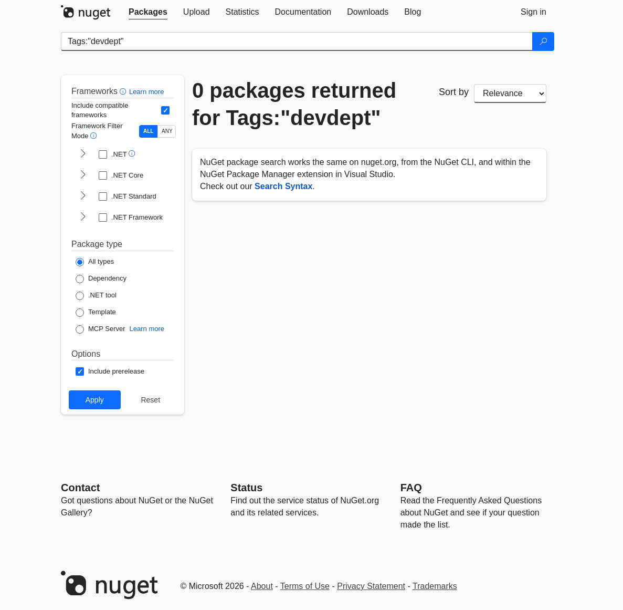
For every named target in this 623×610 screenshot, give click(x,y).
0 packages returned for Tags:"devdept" (294, 104)
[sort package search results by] (510, 93)
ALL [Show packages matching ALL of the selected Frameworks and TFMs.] (148, 131)
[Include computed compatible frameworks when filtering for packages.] (165, 110)
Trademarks (435, 586)
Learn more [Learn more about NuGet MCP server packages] (147, 329)
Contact (80, 487)
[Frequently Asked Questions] (411, 487)
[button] (124, 91)
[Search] (543, 41)
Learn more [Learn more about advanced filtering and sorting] (146, 92)
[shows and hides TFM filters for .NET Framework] (82, 217)
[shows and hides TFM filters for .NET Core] (82, 175)
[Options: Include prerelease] (110, 371)
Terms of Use (305, 586)
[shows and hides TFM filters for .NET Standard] (82, 196)
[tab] (148, 12)
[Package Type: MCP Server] (100, 329)
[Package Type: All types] (94, 262)
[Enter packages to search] (297, 41)
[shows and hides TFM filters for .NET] (82, 154)
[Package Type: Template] (95, 312)
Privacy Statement (371, 586)
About (262, 586)
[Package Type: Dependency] (101, 279)
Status (246, 487)
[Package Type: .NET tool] (96, 295)
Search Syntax (283, 186)
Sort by (454, 92)
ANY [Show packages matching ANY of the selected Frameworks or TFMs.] (167, 131)
